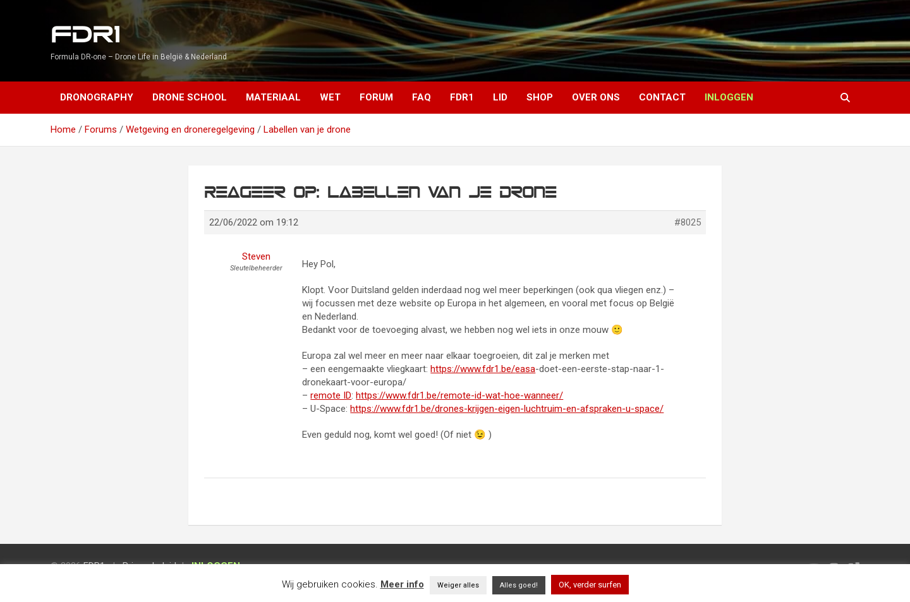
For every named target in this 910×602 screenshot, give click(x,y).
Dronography (96, 97)
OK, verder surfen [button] (590, 584)
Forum (376, 97)
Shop (539, 97)
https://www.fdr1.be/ (472, 369)
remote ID (330, 395)
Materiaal (273, 97)
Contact (662, 97)
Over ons (596, 97)
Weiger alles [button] (458, 585)
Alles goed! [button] (519, 585)
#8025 (687, 222)
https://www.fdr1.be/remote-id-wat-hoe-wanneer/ (459, 395)
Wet (330, 97)
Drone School (189, 97)
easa (525, 369)
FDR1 (85, 35)
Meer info (402, 584)
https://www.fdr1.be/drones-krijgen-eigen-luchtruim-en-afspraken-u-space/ (507, 408)
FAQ (421, 97)
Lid (500, 97)
